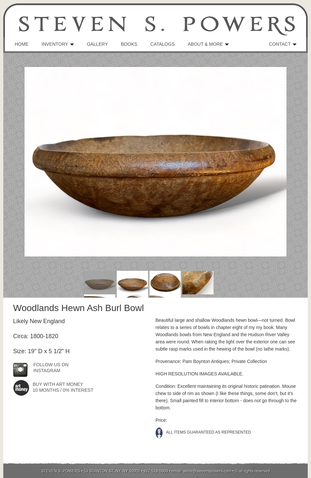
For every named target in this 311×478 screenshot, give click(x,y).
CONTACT (280, 44)
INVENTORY (55, 44)
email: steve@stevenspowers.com (201, 471)
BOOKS (129, 44)
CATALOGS (162, 44)
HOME (21, 44)
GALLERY (97, 44)
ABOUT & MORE (205, 44)
